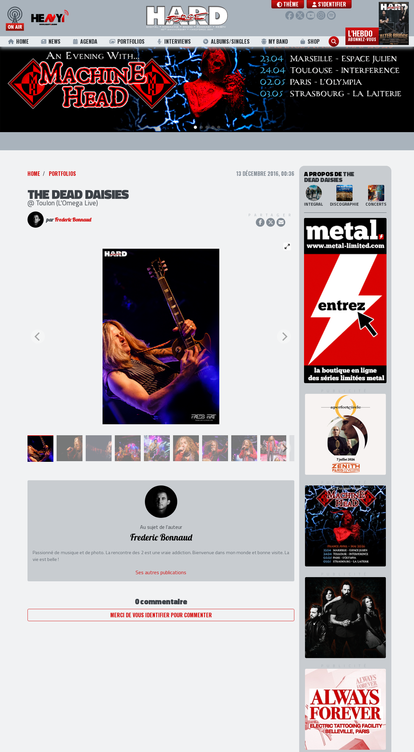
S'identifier (335, 4)
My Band (274, 41)
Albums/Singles (226, 41)
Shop (310, 41)
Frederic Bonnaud (73, 208)
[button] (293, 4)
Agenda (85, 41)
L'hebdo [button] (362, 35)
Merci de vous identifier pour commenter (161, 603)
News (50, 41)
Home (18, 41)
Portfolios (127, 41)
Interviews (173, 41)
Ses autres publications (161, 560)
